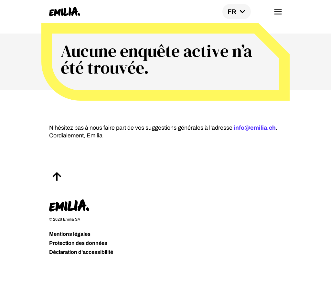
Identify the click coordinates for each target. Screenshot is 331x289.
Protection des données (78, 243)
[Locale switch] (237, 11)
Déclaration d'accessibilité (81, 252)
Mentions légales (70, 234)
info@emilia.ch (255, 128)
